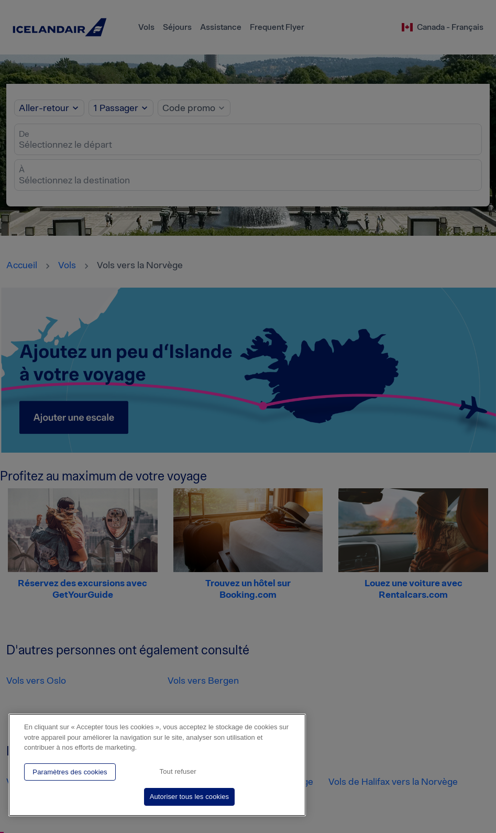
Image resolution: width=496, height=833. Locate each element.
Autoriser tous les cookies (189, 797)
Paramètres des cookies (69, 772)
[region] (157, 765)
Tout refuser (178, 771)
